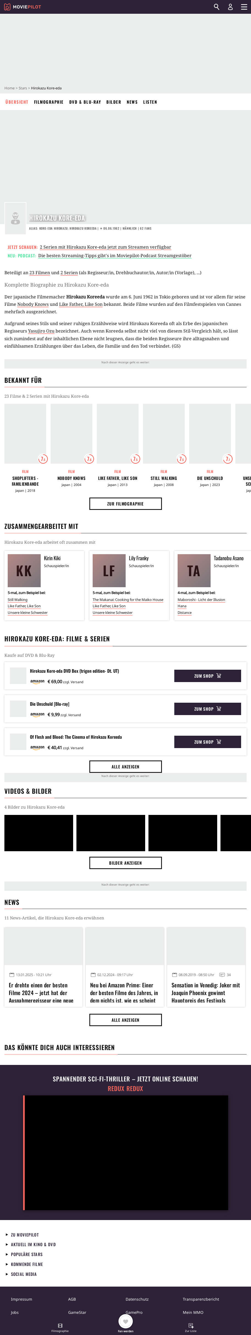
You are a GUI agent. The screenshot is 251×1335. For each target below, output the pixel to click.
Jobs (15, 1312)
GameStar (77, 1312)
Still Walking (164, 478)
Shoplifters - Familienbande (25, 481)
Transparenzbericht (201, 1299)
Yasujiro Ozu (41, 331)
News (132, 102)
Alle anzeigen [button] (126, 766)
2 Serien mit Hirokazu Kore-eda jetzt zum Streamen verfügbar (105, 247)
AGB (72, 1299)
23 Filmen (39, 273)
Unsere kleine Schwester (28, 612)
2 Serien (69, 273)
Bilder (113, 102)
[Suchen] (217, 7)
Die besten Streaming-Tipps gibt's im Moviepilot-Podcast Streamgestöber (115, 255)
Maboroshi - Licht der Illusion (201, 599)
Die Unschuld (210, 478)
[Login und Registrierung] (230, 7)
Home (9, 88)
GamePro (134, 1312)
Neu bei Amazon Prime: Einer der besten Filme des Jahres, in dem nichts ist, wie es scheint (124, 991)
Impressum (21, 1299)
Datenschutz (137, 1299)
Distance (185, 612)
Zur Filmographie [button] (125, 504)
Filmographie (49, 102)
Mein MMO (193, 1312)
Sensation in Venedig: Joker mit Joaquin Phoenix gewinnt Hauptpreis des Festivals (206, 991)
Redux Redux (126, 1088)
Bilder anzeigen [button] (125, 863)
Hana (182, 605)
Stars (23, 88)
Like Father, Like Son (81, 304)
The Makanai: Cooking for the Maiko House (128, 599)
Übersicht (17, 102)
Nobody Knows (33, 304)
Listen (150, 102)
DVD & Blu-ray (85, 102)
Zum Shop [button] (207, 676)
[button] (60, 1328)
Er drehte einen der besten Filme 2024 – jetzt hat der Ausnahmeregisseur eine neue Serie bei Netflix (41, 991)
